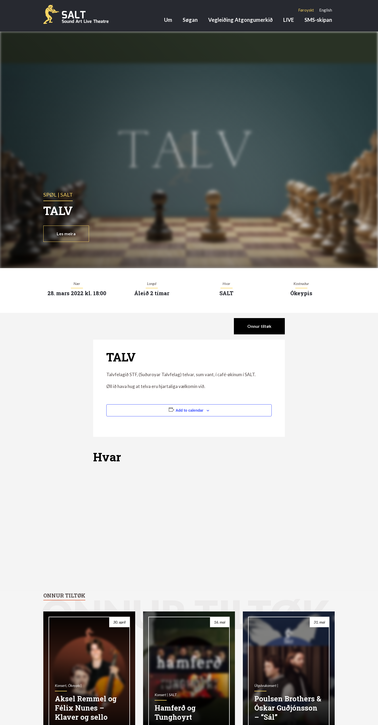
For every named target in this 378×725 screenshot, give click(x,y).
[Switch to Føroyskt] (306, 10)
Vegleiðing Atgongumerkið (240, 20)
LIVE (288, 20)
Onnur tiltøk (259, 326)
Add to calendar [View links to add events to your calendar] (189, 410)
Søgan (190, 20)
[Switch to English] (326, 10)
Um (168, 20)
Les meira (66, 233)
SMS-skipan (318, 20)
